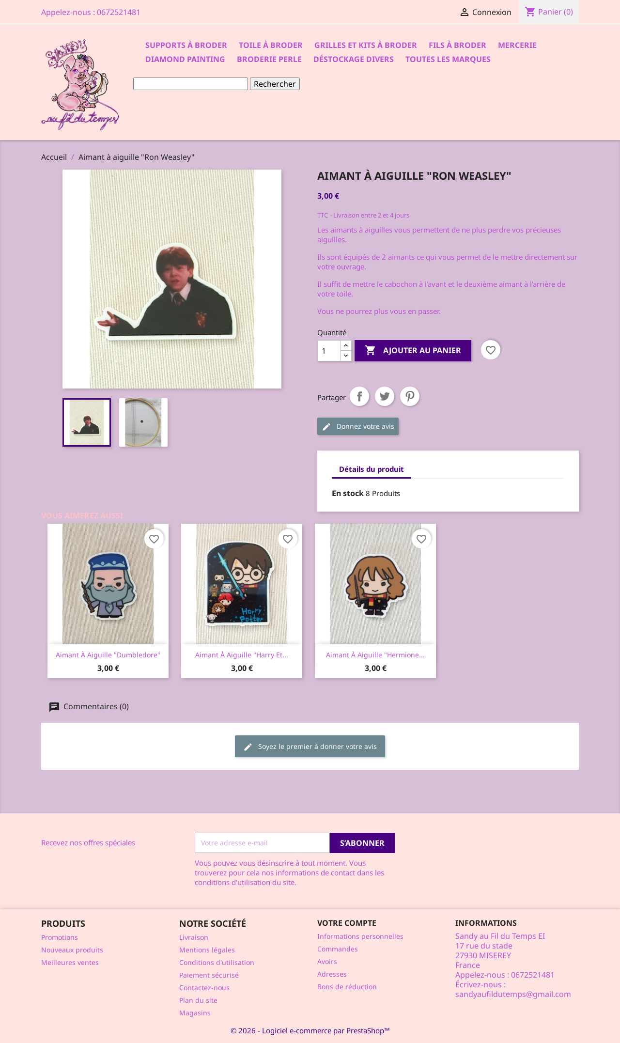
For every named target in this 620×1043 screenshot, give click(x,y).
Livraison (193, 937)
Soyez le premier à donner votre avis (310, 747)
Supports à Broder (186, 45)
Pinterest (409, 396)
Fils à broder (457, 45)
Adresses (332, 974)
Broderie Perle (269, 59)
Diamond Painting (185, 59)
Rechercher (275, 83)
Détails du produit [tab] (371, 469)
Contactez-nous (204, 987)
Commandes (337, 948)
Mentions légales (207, 949)
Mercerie (517, 45)
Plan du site (198, 1000)
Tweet (384, 396)
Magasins (195, 1012)
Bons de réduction (347, 986)
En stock (348, 493)
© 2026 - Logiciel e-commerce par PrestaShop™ (310, 1030)
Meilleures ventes (70, 962)
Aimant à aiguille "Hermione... (375, 654)
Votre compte (346, 923)
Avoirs (327, 961)
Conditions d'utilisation (216, 962)
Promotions (59, 937)
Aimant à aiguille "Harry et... (241, 654)
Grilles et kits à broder (365, 45)
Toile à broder (271, 45)
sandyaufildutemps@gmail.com (513, 994)
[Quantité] (329, 350)
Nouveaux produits (72, 949)
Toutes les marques (448, 59)
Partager (359, 396)
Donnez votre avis (358, 426)
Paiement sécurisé (209, 975)
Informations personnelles (360, 936)
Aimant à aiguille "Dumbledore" (108, 654)
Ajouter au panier (413, 350)
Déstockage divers (353, 59)
